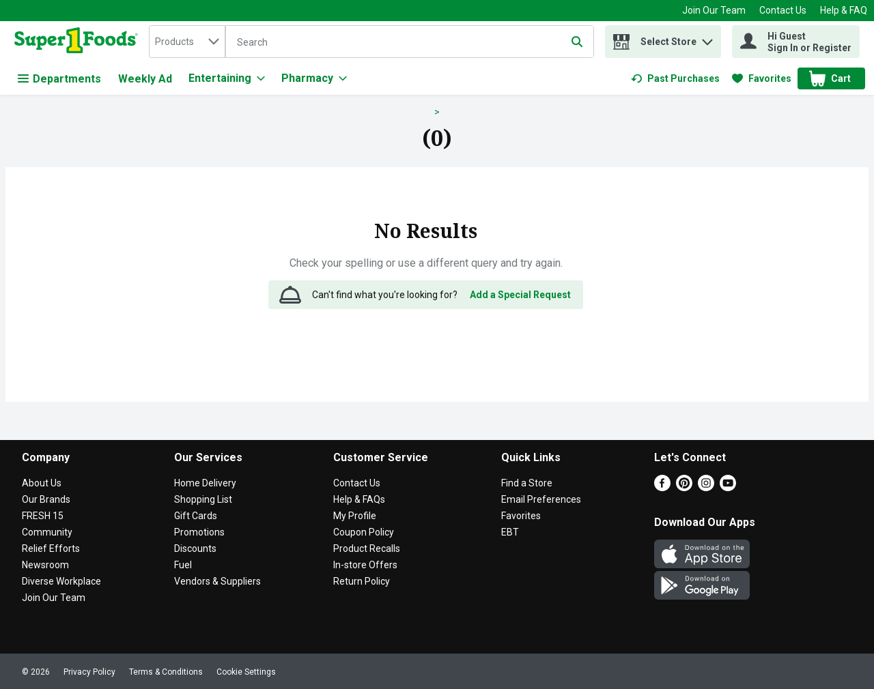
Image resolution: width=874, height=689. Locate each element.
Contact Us (782, 10)
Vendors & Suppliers (217, 581)
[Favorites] (762, 78)
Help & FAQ (843, 10)
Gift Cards (195, 515)
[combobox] (187, 41)
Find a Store (526, 483)
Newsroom (45, 564)
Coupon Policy (363, 532)
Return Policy (361, 581)
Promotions (199, 532)
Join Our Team (714, 10)
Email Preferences (541, 499)
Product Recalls (366, 548)
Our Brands (46, 499)
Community (47, 532)
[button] (707, 38)
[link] (675, 78)
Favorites (521, 515)
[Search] (409, 42)
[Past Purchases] (675, 78)
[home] (78, 41)
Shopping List (203, 499)
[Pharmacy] (314, 78)
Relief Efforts (51, 548)
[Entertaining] (226, 78)
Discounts (195, 548)
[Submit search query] (577, 42)
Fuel (183, 564)
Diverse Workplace (61, 581)
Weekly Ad (145, 78)
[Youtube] (728, 487)
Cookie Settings (246, 672)
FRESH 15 (43, 515)
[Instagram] (706, 487)
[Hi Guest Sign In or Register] (796, 41)
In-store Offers (365, 564)
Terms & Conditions (166, 672)
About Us (41, 483)
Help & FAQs (359, 499)
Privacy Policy (89, 672)
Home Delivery (205, 483)
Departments (59, 78)
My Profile (354, 515)
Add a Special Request (520, 294)
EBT (510, 532)
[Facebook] (662, 487)
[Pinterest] (684, 487)
